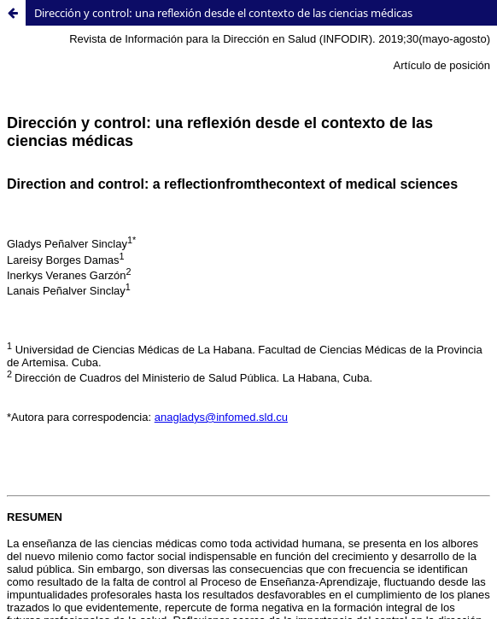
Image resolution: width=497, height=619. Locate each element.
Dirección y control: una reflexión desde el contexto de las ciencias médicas (223, 12)
